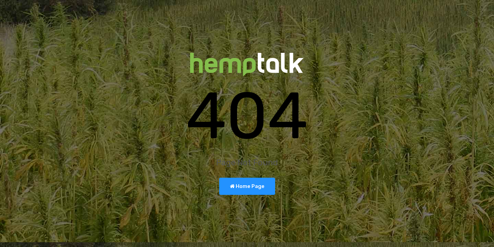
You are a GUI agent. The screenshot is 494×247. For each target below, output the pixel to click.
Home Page (247, 186)
